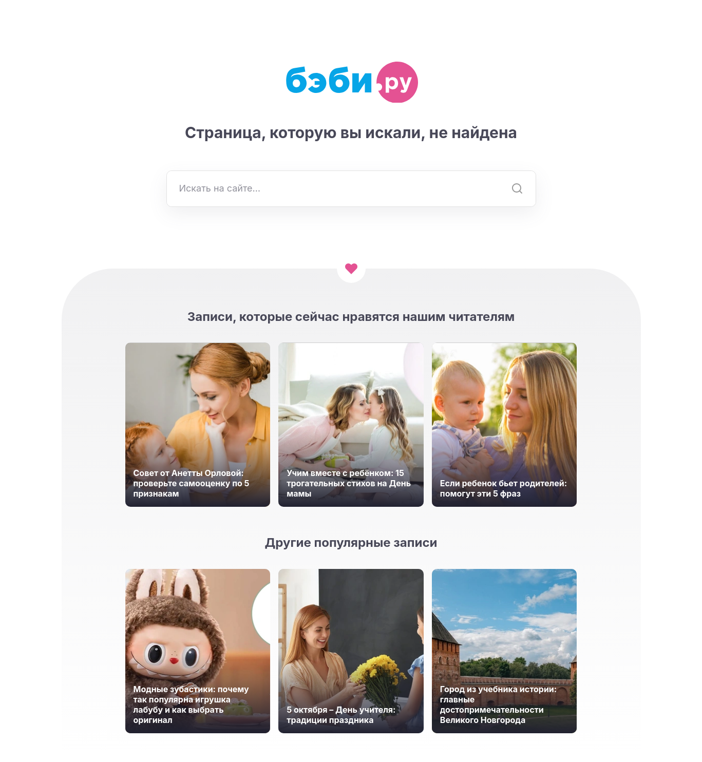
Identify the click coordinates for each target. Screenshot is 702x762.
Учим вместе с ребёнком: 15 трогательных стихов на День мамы (349, 483)
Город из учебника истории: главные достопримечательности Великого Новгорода (498, 704)
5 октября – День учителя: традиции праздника (341, 714)
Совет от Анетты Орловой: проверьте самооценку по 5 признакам (192, 483)
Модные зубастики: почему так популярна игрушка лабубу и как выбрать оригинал (191, 704)
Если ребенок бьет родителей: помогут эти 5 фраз (503, 488)
